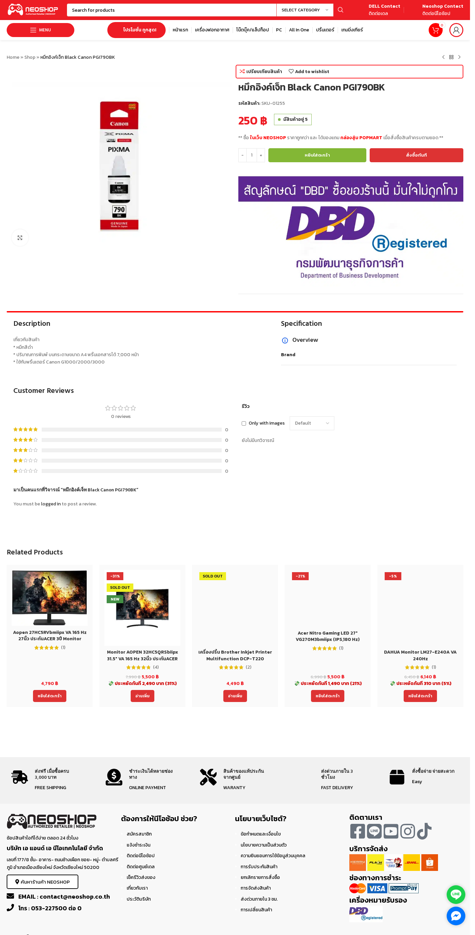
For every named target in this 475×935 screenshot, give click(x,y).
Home (13, 57)
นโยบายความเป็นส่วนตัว (264, 845)
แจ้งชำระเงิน (138, 845)
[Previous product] (443, 57)
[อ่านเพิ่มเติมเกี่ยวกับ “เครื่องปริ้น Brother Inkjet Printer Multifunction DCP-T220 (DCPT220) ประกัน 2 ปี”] (235, 696)
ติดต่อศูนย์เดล (141, 866)
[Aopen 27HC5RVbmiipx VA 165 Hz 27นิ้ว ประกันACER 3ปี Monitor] (50, 598)
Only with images (267, 423)
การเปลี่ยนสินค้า (256, 909)
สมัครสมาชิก (139, 834)
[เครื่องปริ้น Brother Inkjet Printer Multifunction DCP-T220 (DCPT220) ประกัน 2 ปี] (235, 608)
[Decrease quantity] (242, 155)
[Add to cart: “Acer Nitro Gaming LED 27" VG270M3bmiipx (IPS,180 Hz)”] (327, 696)
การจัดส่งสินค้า (256, 888)
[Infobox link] (377, 10)
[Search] (207, 10)
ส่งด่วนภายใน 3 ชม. (259, 899)
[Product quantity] (252, 155)
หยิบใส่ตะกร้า (317, 155)
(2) (248, 667)
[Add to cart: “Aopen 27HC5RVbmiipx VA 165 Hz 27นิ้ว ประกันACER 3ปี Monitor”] (49, 696)
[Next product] (459, 57)
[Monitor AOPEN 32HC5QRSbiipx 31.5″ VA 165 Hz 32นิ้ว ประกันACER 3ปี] (142, 608)
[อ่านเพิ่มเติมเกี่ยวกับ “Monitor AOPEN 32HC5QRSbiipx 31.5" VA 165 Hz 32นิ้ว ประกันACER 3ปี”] (142, 696)
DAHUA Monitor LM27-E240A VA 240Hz (420, 655)
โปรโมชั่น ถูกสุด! (136, 29)
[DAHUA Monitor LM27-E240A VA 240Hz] (420, 608)
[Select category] (305, 10)
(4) (156, 667)
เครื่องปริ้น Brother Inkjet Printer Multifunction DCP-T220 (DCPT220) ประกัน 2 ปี (235, 659)
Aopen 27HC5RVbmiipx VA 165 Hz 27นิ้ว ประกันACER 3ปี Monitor (50, 636)
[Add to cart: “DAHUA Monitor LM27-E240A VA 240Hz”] (420, 696)
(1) (63, 647)
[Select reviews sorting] (312, 423)
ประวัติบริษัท (139, 899)
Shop (29, 57)
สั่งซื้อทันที (416, 155)
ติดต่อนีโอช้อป (141, 855)
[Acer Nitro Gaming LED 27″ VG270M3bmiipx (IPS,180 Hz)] (328, 598)
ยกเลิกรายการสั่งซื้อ (260, 877)
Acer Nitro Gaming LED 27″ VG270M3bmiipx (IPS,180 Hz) (328, 636)
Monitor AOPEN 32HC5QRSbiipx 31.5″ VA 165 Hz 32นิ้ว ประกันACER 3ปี (142, 659)
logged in (51, 503)
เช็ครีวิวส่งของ (141, 877)
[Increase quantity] (261, 155)
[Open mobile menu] (40, 30)
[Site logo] (33, 9)
